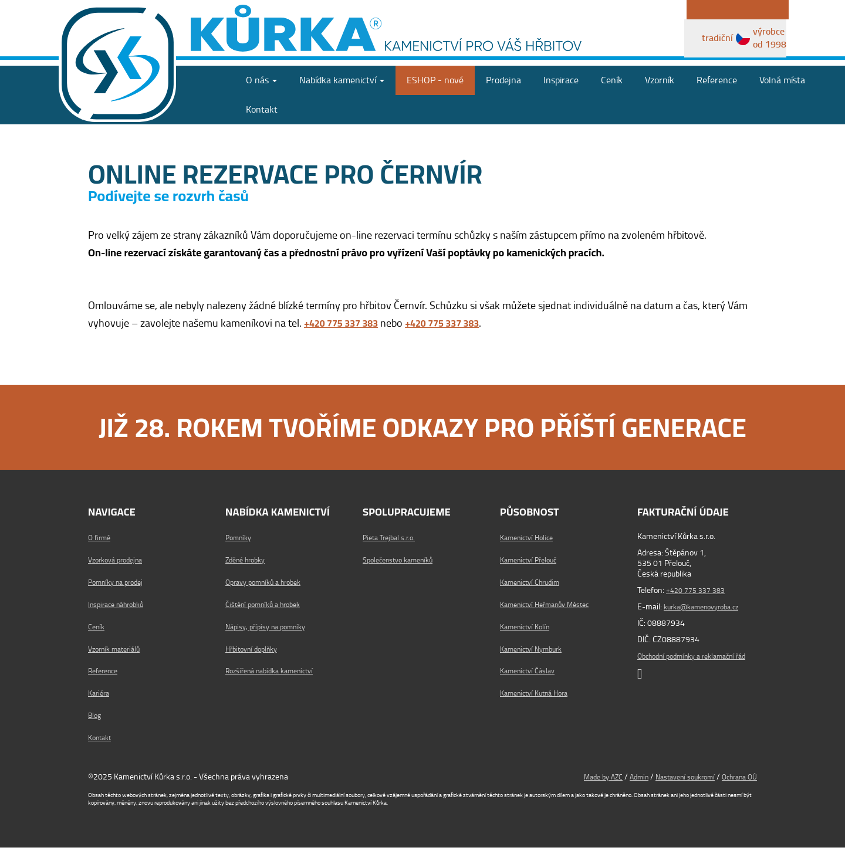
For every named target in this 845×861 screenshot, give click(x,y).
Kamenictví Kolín (528, 640)
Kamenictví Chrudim (535, 595)
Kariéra (100, 707)
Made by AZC (580, 790)
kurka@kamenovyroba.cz (708, 620)
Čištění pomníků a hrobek (269, 618)
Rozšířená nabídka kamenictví (277, 684)
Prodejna (503, 94)
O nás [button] (261, 94)
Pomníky (240, 551)
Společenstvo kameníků (404, 574)
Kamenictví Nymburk (536, 662)
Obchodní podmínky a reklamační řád (694, 675)
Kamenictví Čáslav (531, 684)
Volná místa (782, 94)
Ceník (612, 94)
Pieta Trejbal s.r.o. (392, 551)
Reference (717, 94)
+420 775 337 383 (699, 604)
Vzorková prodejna (119, 574)
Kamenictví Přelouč (533, 574)
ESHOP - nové (435, 94)
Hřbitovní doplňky (255, 662)
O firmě (101, 551)
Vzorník (659, 94)
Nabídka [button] (341, 94)
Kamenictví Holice (530, 551)
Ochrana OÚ (736, 790)
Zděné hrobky (249, 574)
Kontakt (262, 123)
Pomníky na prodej (120, 595)
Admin (621, 790)
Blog (95, 728)
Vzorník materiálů (118, 662)
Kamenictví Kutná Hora (539, 707)
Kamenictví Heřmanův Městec (552, 618)
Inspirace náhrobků (121, 618)
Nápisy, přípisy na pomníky (271, 640)
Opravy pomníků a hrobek (269, 595)
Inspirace (561, 94)
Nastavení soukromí (673, 790)
